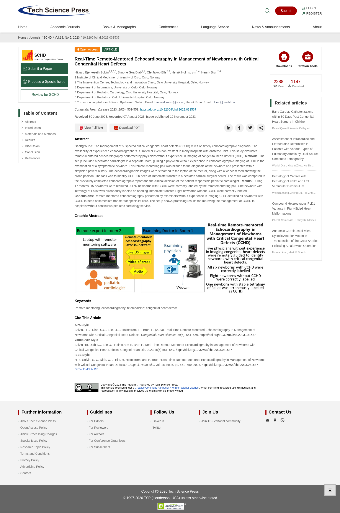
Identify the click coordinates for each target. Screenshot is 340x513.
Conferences (168, 27)
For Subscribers (99, 447)
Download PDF (127, 128)
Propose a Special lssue (44, 81)
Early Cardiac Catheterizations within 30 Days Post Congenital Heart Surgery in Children (293, 116)
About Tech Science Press (38, 421)
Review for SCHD (45, 94)
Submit (286, 11)
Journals (35, 37)
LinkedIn (158, 421)
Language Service (215, 27)
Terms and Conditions (35, 453)
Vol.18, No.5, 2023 (67, 37)
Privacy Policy (29, 460)
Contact (25, 473)
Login (309, 8)
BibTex (78, 369)
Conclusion (32, 152)
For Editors (96, 421)
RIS (96, 369)
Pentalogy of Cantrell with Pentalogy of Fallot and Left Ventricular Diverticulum (290, 181)
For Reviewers (98, 427)
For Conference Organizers (107, 440)
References (33, 158)
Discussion (32, 146)
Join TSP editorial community (220, 421)
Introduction (33, 128)
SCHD (47, 37)
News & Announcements (271, 27)
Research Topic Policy (35, 447)
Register (312, 13)
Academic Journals (65, 27)
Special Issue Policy (33, 440)
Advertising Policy (32, 466)
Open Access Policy (33, 427)
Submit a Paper (37, 68)
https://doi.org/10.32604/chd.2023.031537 (168, 109)
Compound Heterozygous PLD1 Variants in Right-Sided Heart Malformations (293, 208)
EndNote (88, 369)
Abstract (30, 122)
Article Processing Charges (38, 434)
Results (30, 140)
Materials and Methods (40, 134)
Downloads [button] (284, 59)
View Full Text (91, 128)
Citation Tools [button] (307, 59)
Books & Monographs (119, 27)
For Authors (96, 434)
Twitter (157, 427)
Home (23, 27)
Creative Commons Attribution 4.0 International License (167, 387)
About (317, 27)
